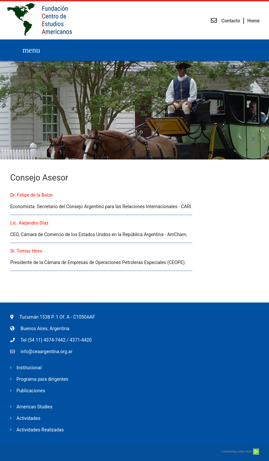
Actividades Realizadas (40, 429)
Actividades (28, 418)
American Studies (34, 406)
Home (253, 20)
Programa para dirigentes (42, 379)
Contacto (225, 20)
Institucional (29, 367)
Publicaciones (30, 390)
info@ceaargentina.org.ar (46, 351)
